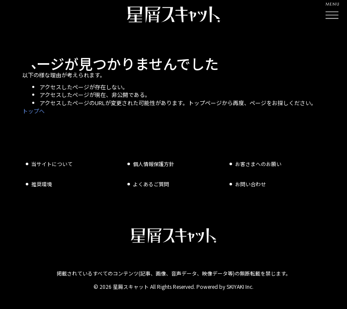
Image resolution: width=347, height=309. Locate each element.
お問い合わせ (250, 185)
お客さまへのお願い (258, 165)
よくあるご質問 (151, 185)
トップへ (33, 111)
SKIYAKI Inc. (239, 287)
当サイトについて (51, 165)
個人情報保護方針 (153, 165)
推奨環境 (41, 185)
